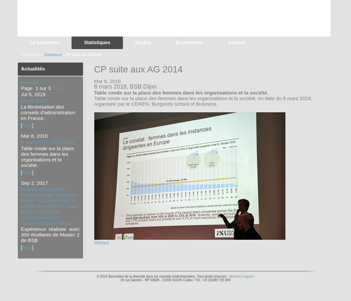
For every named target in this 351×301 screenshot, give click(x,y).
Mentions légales (241, 276)
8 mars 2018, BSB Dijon (47, 142)
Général (30, 82)
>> (61, 88)
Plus (27, 125)
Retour (101, 242)
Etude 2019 (34, 100)
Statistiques (53, 55)
